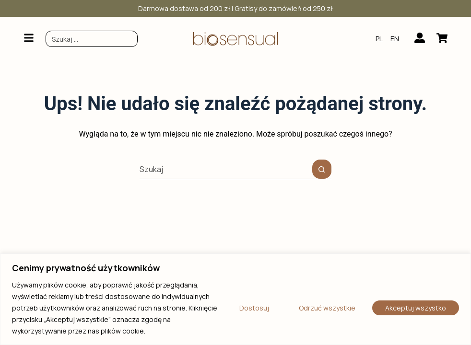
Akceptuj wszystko (415, 307)
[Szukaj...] (226, 169)
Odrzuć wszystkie (327, 307)
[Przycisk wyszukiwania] (321, 169)
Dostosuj (254, 307)
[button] (29, 39)
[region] (235, 299)
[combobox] (92, 39)
